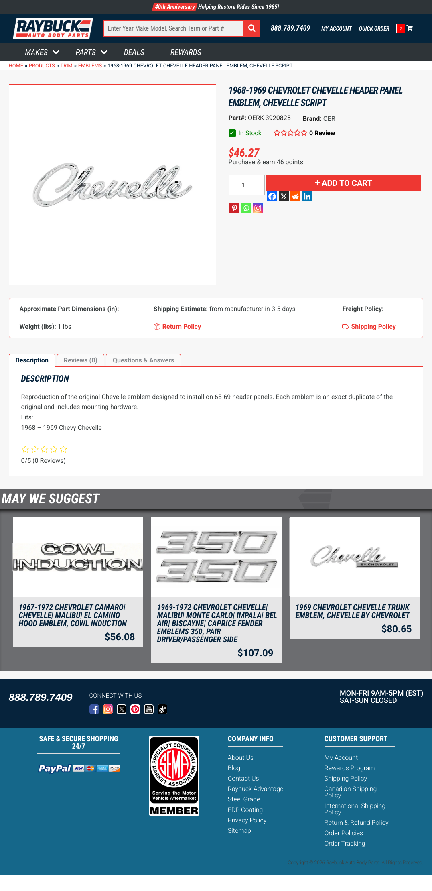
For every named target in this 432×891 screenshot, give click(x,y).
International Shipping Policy (355, 809)
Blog (234, 768)
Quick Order (374, 29)
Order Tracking (345, 843)
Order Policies (344, 833)
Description (32, 360)
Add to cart (347, 183)
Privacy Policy (247, 820)
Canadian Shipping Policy (351, 792)
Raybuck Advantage (256, 789)
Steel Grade (244, 799)
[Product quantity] (247, 185)
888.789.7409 (290, 28)
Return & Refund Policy (357, 822)
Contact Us (243, 778)
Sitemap (239, 830)
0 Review (322, 133)
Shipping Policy (346, 778)
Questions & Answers (143, 360)
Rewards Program (350, 768)
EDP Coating (245, 810)
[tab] (32, 360)
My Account (336, 29)
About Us (241, 757)
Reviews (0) (80, 360)
